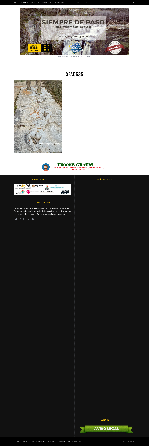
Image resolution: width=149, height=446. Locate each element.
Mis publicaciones (57, 2)
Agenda (71, 2)
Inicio (16, 2)
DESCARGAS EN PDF (84, 2)
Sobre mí (24, 2)
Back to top (129, 442)
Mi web (44, 2)
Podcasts (35, 2)
